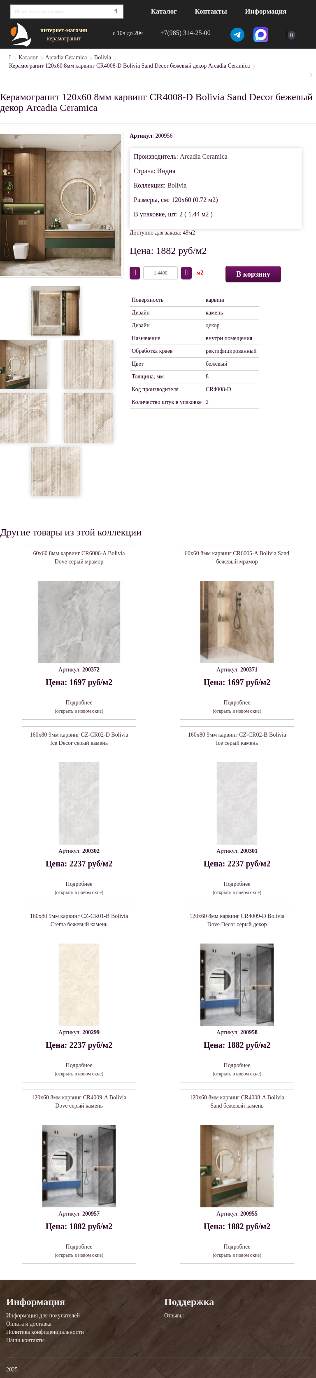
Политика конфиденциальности (45, 1332)
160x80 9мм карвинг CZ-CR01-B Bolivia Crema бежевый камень (79, 920)
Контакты (211, 11)
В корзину (253, 274)
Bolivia (102, 57)
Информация (265, 11)
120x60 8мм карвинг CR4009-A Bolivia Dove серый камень (79, 1101)
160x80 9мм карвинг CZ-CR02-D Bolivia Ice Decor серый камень (79, 739)
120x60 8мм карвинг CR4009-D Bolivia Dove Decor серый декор (237, 920)
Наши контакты (25, 1340)
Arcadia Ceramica (66, 57)
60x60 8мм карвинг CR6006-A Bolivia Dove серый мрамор (79, 557)
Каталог (164, 11)
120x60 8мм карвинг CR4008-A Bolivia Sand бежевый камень (237, 1101)
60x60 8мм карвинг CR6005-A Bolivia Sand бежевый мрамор (237, 557)
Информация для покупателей (43, 1315)
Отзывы (174, 1315)
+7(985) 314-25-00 (185, 32)
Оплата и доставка (28, 1324)
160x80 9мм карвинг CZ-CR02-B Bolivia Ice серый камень (237, 739)
